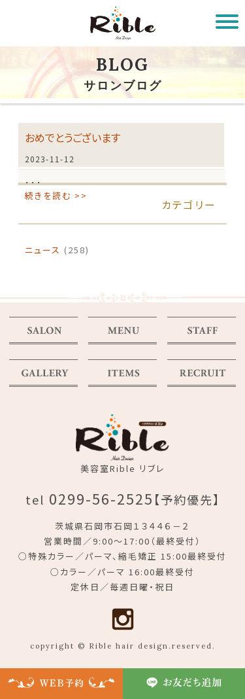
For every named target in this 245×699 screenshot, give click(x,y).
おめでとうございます (72, 137)
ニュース (43, 249)
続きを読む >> (56, 195)
